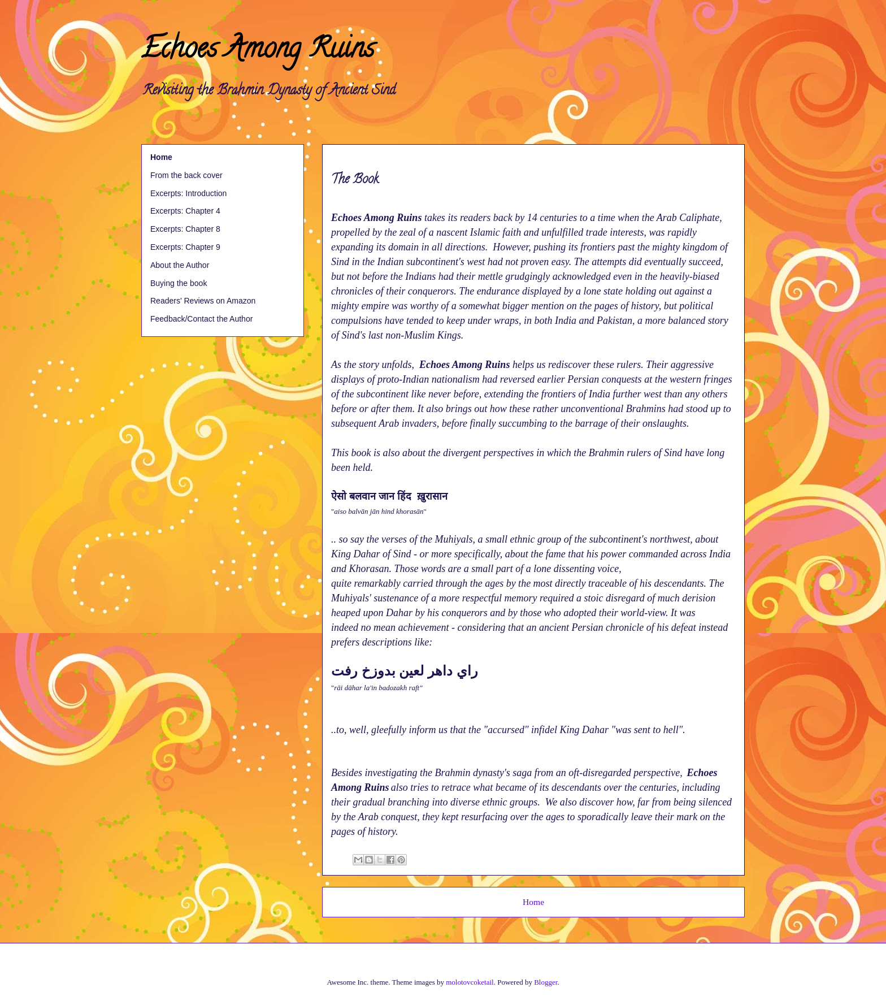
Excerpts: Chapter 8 (185, 228)
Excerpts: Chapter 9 (185, 247)
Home (533, 902)
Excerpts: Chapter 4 (185, 210)
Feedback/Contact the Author (201, 318)
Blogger (545, 982)
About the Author (179, 265)
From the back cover (186, 175)
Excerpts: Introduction (188, 193)
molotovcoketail (469, 982)
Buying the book (178, 283)
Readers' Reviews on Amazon (202, 300)
